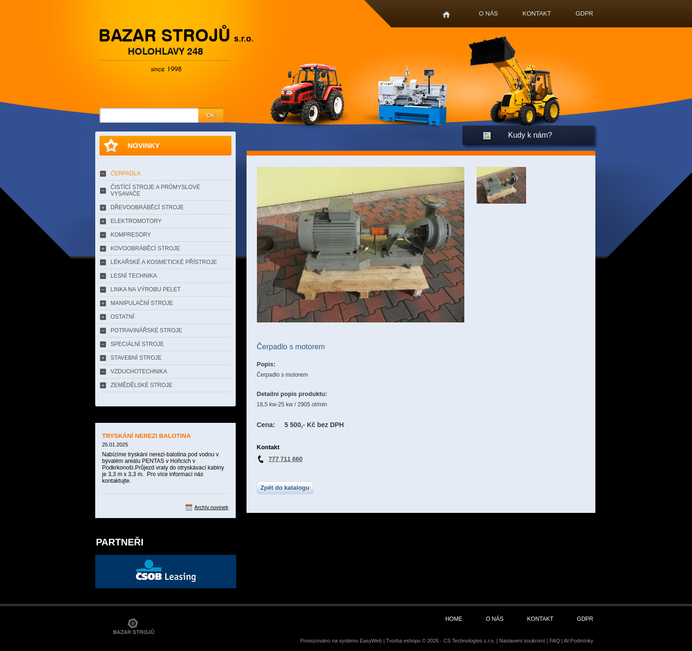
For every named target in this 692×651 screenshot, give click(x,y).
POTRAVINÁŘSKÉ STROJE (146, 330)
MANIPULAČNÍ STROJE (142, 303)
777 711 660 (286, 458)
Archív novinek (211, 507)
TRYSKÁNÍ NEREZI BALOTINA (146, 435)
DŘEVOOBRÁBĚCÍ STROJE (147, 207)
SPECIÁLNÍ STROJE (137, 344)
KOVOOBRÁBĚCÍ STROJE (145, 248)
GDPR (584, 13)
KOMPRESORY (131, 234)
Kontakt (537, 13)
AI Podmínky (578, 640)
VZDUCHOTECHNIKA (139, 371)
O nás (488, 13)
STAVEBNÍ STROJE (136, 357)
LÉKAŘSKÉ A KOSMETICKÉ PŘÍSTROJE (164, 262)
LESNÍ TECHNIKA (134, 275)
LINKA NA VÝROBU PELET (146, 289)
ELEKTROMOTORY (136, 221)
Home (446, 15)
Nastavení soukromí (522, 640)
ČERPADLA (126, 173)
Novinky (144, 145)
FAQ (555, 640)
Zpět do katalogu (285, 487)
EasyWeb (371, 640)
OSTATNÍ (122, 316)
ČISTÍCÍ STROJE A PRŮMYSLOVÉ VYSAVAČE (155, 190)
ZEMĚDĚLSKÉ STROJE (142, 385)
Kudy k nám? (530, 135)
